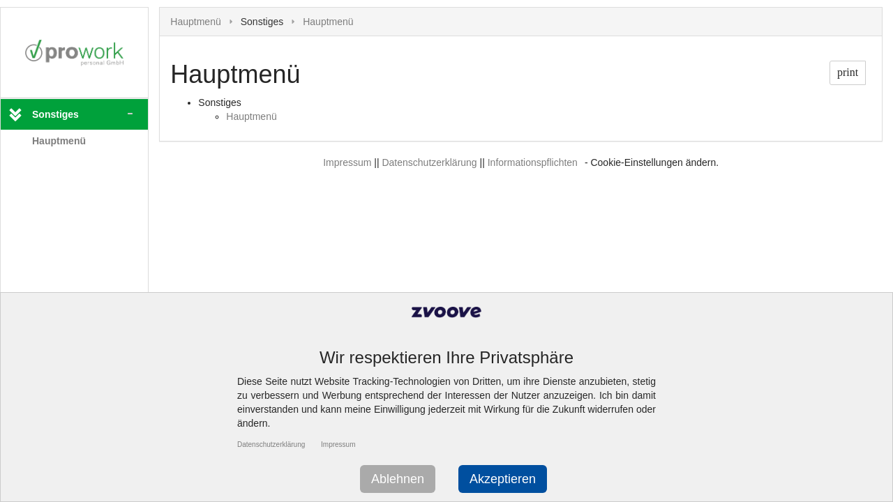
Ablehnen (397, 479)
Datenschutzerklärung (429, 162)
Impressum (347, 162)
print (847, 72)
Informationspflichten (533, 162)
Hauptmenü (59, 140)
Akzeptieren (503, 479)
